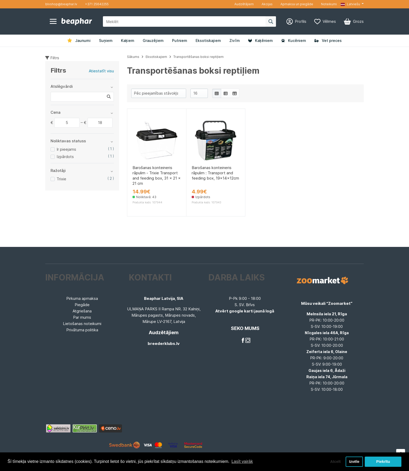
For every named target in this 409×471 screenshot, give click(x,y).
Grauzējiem (153, 40)
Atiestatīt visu (101, 70)
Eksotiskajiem (208, 40)
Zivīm (234, 40)
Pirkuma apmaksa (82, 298)
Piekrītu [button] (383, 461)
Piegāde (82, 304)
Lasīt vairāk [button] (242, 461)
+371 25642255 (97, 4)
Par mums (82, 317)
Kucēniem (293, 40)
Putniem (179, 40)
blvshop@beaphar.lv (61, 4)
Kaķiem (127, 40)
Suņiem (106, 40)
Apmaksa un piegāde (296, 4)
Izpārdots (65, 156)
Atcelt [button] (335, 461)
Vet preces (328, 40)
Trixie (61, 178)
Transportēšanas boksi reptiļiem (198, 57)
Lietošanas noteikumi (82, 323)
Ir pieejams (66, 149)
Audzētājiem (244, 4)
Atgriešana (82, 310)
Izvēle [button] (354, 461)
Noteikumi (329, 4)
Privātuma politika (82, 329)
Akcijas (267, 4)
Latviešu (350, 4)
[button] (352, 4)
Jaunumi (79, 40)
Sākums (133, 57)
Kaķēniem (260, 40)
